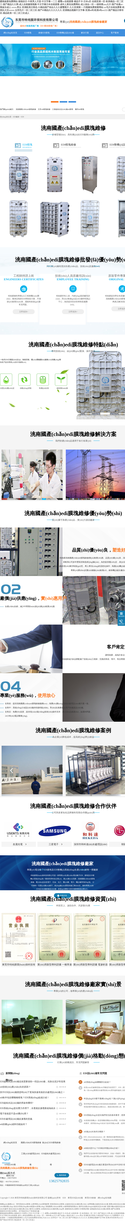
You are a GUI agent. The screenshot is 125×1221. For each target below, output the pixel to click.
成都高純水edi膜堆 (72, 1209)
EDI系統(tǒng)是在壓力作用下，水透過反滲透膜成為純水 (27, 1108)
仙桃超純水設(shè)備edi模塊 (100, 1209)
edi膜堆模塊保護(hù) (70, 1206)
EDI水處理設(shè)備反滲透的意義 (16, 1119)
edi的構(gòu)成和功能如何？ (13, 1124)
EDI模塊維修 (71, 145)
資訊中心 (100, 33)
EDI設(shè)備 (10, 1164)
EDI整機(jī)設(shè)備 (65, 33)
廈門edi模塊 (115, 1209)
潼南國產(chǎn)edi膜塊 (53, 1206)
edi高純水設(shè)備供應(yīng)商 (52, 1209)
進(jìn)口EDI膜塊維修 (51, 1143)
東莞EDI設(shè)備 (75, 1198)
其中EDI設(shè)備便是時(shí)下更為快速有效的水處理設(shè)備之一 (32, 1092)
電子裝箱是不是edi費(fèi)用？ (14, 1113)
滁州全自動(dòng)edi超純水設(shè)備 (92, 1206)
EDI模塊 (27, 33)
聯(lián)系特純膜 (11, 40)
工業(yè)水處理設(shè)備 (30, 1159)
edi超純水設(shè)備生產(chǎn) (76, 1204)
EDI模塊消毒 (84, 1209)
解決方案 (85, 33)
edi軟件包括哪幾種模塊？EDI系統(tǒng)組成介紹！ (24, 1097)
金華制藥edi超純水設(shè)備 (97, 1204)
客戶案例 (115, 33)
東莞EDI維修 (90, 1198)
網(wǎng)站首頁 (10, 33)
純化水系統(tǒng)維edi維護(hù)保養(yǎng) (29, 1206)
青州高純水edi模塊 (23, 1204)
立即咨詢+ (23, 312)
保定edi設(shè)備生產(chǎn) (19, 1209)
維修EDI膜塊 (44, 33)
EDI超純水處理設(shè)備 (50, 1159)
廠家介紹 (10, 1176)
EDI (29, 22)
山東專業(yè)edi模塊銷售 (40, 1204)
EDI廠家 (16, 117)
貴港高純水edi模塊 (57, 1204)
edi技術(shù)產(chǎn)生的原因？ (15, 1087)
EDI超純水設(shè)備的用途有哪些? (16, 1103)
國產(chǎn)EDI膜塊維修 (31, 1143)
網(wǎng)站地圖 (104, 1198)
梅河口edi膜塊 (34, 1209)
